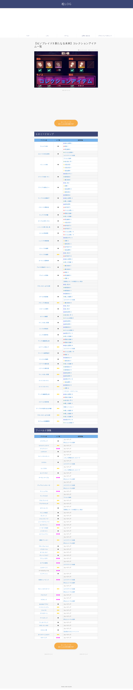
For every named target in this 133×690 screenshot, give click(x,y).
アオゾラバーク (43, 501)
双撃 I (66, 186)
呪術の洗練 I (68, 214)
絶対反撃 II (68, 321)
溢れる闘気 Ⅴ (69, 198)
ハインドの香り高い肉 (43, 227)
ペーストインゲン (44, 607)
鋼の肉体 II (68, 266)
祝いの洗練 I (68, 217)
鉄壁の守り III (69, 379)
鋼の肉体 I (68, 180)
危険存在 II (68, 327)
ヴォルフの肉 (44, 147)
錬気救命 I (68, 177)
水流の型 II (68, 223)
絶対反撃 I (68, 204)
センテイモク (44, 473)
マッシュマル (44, 492)
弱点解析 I (68, 150)
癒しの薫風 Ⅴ (69, 404)
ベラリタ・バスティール (71, 391)
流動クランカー (43, 540)
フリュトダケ (44, 559)
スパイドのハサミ (44, 381)
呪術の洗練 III (69, 398)
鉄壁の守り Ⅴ (69, 334)
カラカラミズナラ (44, 446)
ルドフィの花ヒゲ (44, 347)
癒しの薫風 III (69, 411)
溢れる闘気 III (69, 346)
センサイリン (44, 525)
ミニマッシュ (44, 574)
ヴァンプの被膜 (43, 249)
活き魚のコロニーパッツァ (71, 632)
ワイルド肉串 (67, 159)
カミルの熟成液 (43, 233)
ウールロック (44, 618)
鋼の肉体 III (68, 303)
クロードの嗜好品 (44, 208)
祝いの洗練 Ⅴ (69, 262)
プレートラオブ (43, 556)
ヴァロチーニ (44, 614)
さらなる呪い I (69, 211)
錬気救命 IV (68, 370)
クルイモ (43, 610)
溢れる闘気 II (68, 259)
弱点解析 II (68, 276)
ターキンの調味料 (44, 261)
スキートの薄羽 (43, 309)
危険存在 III (68, 358)
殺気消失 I (68, 192)
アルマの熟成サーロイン (44, 267)
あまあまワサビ (43, 604)
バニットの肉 (44, 165)
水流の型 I (68, 165)
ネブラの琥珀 (44, 563)
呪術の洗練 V (68, 343)
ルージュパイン (43, 534)
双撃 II (67, 241)
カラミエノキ (44, 508)
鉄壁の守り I (68, 174)
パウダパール (44, 550)
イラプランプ (44, 441)
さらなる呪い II (69, 232)
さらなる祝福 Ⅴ (69, 330)
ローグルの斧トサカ (44, 221)
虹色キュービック (44, 580)
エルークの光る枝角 (44, 154)
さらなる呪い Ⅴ (69, 235)
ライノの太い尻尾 (44, 323)
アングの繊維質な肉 (44, 341)
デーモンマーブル (44, 478)
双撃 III (67, 388)
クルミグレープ (43, 519)
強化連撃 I (68, 171)
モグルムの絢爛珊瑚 (44, 421)
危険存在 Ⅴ (68, 294)
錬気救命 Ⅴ (68, 291)
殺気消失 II (68, 361)
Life (47, 36)
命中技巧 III (68, 247)
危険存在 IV (68, 385)
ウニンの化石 (44, 513)
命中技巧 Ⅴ (68, 229)
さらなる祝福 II (69, 318)
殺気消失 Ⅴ (68, 244)
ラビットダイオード (44, 589)
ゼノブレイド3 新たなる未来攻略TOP (66, 123)
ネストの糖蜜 (44, 317)
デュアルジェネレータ (43, 485)
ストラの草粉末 (43, 329)
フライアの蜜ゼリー (44, 188)
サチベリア (44, 638)
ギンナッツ (44, 516)
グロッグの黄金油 (44, 303)
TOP (27, 36)
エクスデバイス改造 (69, 156)
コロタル (43, 463)
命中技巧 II (68, 226)
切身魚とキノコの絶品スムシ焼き (73, 282)
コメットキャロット (44, 457)
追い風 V (67, 309)
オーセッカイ (44, 553)
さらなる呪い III (69, 352)
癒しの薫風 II (68, 297)
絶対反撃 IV (68, 376)
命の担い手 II (68, 401)
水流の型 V (68, 168)
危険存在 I (68, 195)
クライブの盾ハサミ (44, 177)
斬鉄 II (67, 273)
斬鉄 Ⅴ (67, 355)
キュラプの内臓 (43, 215)
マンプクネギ (44, 496)
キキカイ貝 (44, 630)
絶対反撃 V (68, 324)
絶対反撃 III (68, 312)
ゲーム (67, 36)
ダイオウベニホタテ (44, 635)
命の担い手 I (68, 162)
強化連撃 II (68, 250)
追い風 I (67, 183)
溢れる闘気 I (68, 143)
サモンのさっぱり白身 (43, 286)
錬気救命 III (68, 367)
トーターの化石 (43, 528)
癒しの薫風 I (68, 201)
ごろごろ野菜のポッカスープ (72, 458)
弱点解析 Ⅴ (68, 220)
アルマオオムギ (43, 504)
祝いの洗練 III (69, 364)
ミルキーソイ (44, 568)
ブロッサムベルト (44, 546)
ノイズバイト (44, 531)
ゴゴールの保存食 (44, 402)
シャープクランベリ (44, 522)
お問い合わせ (86, 36)
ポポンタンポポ (43, 626)
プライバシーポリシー (105, 36)
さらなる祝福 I (69, 153)
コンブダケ (44, 469)
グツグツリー (44, 449)
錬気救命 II (68, 288)
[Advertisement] (66, 21)
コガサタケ (44, 452)
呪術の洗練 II (68, 340)
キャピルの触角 (43, 359)
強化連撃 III (68, 189)
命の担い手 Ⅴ (69, 315)
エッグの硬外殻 (43, 335)
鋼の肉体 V (68, 270)
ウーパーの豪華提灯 (44, 353)
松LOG (66, 4)
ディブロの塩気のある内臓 (43, 409)
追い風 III (67, 285)
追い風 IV (67, 253)
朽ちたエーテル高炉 (69, 443)
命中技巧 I (68, 208)
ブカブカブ (44, 595)
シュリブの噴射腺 (44, 241)
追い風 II (67, 306)
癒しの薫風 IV (69, 414)
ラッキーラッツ (43, 623)
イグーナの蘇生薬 (44, 364)
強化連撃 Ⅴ (68, 382)
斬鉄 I (66, 147)
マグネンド (44, 600)
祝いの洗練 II (68, 337)
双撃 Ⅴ (67, 279)
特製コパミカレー (69, 407)
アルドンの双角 (43, 276)
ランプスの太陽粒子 (44, 198)
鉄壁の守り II (68, 238)
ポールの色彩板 (43, 297)
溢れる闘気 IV (69, 395)
